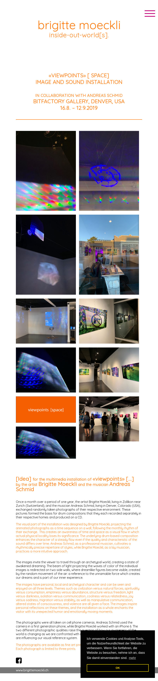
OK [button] (118, 667)
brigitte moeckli (79, 25)
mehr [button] (132, 658)
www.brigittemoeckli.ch (32, 670)
